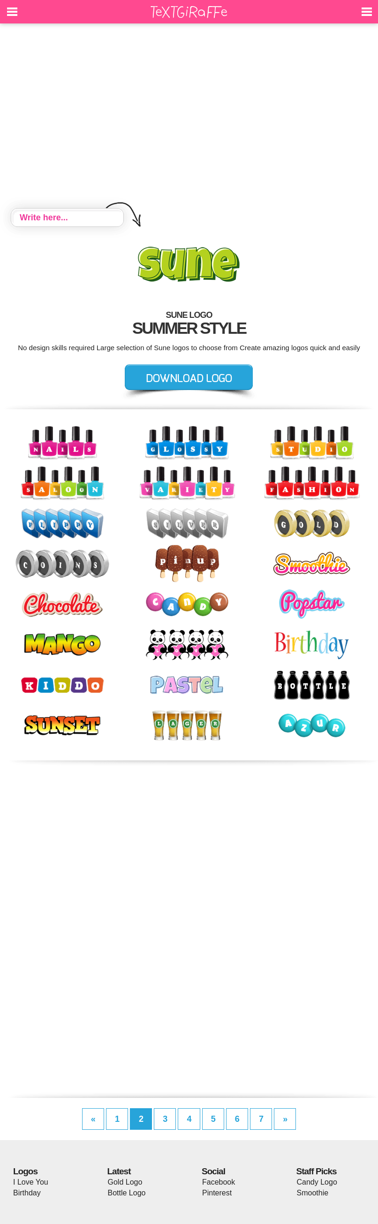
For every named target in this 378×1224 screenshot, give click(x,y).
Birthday (27, 1193)
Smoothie (313, 1193)
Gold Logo (125, 1182)
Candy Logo (317, 1182)
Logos (25, 1171)
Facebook (218, 1182)
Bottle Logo (127, 1193)
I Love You (30, 1182)
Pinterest (217, 1193)
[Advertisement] (189, 117)
